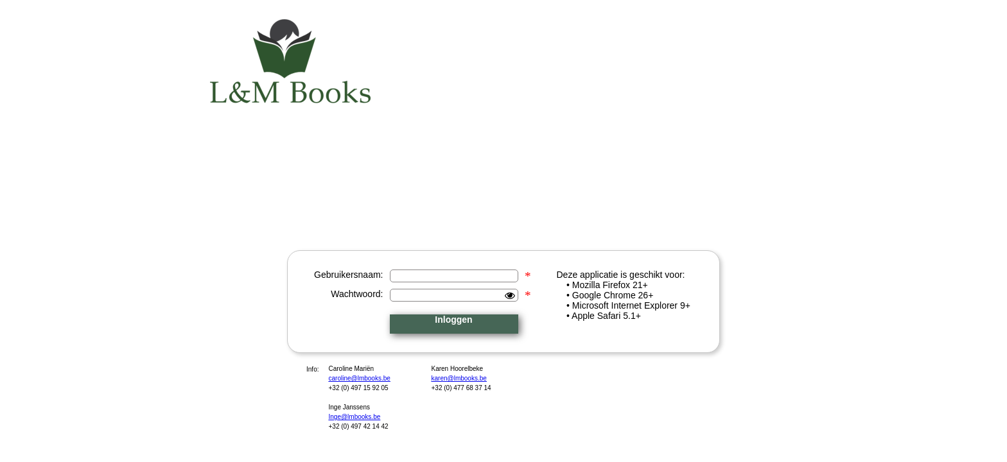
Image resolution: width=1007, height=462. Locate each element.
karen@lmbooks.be (459, 378)
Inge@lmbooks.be (355, 416)
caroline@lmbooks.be (359, 378)
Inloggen (453, 319)
